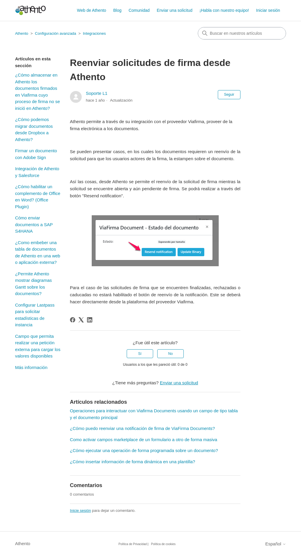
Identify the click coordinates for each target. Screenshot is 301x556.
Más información (31, 367)
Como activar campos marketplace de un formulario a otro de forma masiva (143, 439)
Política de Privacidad (132, 544)
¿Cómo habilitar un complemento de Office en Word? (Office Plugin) (37, 196)
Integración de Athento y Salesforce (37, 172)
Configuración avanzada (55, 33)
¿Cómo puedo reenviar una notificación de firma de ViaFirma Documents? (142, 428)
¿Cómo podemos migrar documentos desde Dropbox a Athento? (34, 129)
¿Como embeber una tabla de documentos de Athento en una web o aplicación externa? (37, 252)
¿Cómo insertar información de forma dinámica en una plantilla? (132, 461)
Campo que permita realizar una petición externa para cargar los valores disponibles (37, 346)
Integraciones (94, 33)
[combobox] (242, 33)
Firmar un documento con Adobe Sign (36, 154)
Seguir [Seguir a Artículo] (229, 94)
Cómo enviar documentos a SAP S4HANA (34, 224)
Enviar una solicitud (174, 10)
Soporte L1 (96, 93)
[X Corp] (81, 319)
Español (275, 543)
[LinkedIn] (89, 319)
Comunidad (139, 10)
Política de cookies (163, 544)
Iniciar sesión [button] (268, 10)
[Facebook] (72, 319)
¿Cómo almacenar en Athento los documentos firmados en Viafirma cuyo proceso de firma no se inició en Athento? (37, 91)
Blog (117, 10)
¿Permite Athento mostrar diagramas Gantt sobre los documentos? (33, 283)
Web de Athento (91, 10)
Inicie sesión (80, 510)
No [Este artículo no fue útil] (170, 354)
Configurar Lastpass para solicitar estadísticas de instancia (34, 314)
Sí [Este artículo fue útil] (139, 354)
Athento (21, 33)
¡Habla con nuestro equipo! (224, 10)
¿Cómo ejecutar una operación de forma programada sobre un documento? (144, 450)
